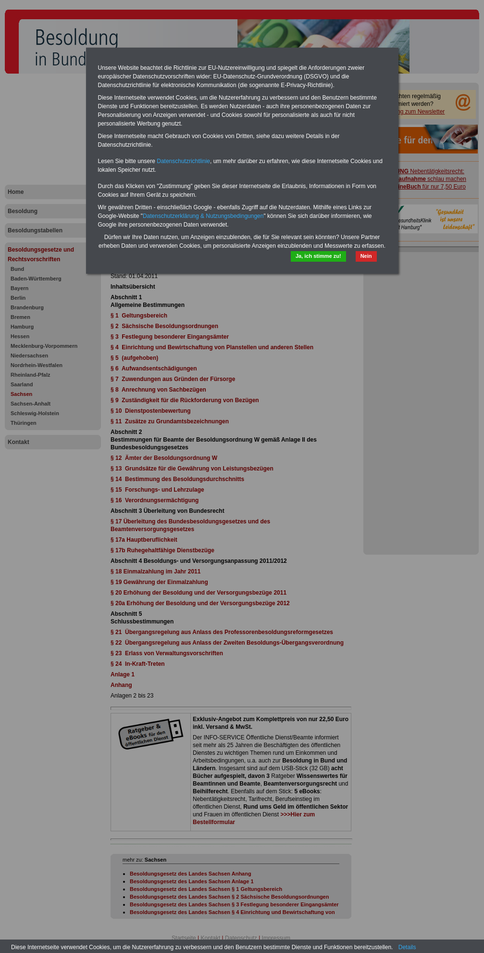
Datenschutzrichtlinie (183, 161)
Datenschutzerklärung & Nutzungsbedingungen (203, 216)
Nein (366, 256)
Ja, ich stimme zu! (318, 256)
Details (407, 947)
